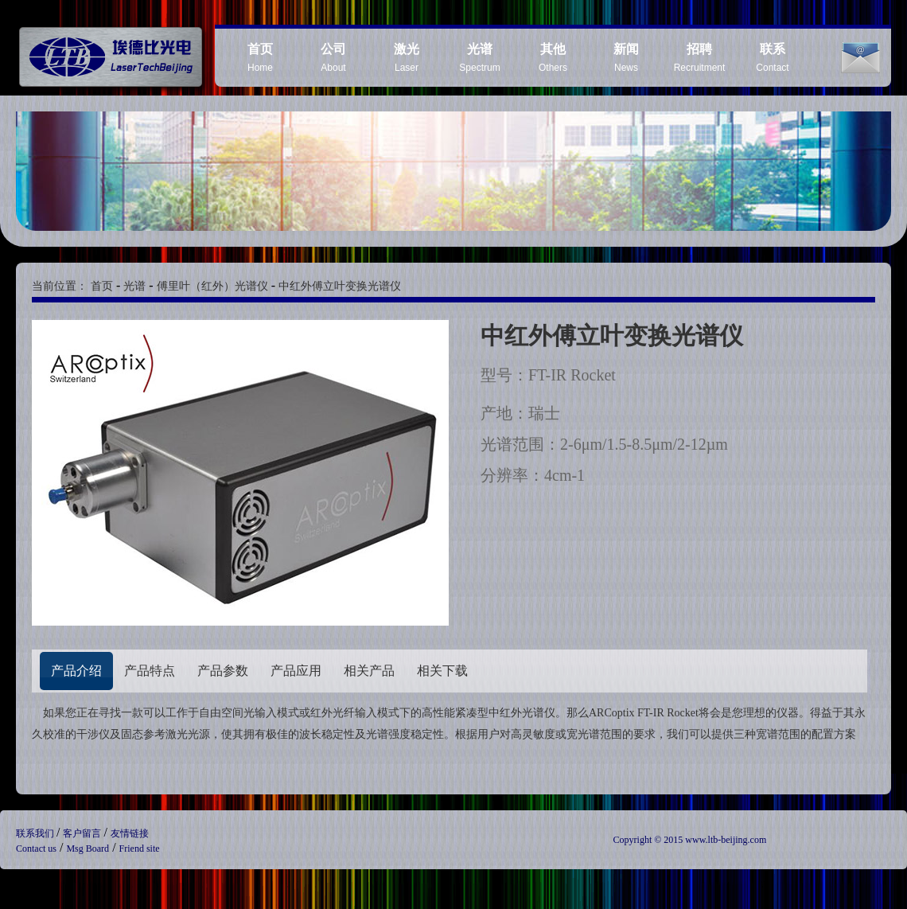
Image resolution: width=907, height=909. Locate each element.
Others (553, 57)
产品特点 (149, 670)
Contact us (36, 848)
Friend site (139, 848)
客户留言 (83, 833)
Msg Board (87, 848)
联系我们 (36, 833)
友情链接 (130, 833)
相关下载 (442, 670)
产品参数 (222, 670)
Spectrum (479, 57)
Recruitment (700, 57)
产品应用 (296, 670)
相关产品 (369, 670)
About (333, 57)
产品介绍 (76, 670)
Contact (772, 57)
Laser (406, 57)
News (626, 57)
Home (260, 57)
